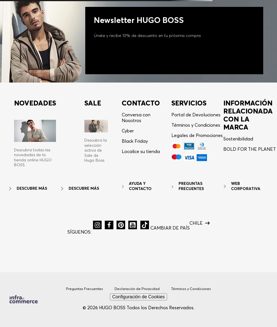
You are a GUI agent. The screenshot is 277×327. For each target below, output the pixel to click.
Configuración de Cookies (138, 296)
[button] (97, 225)
